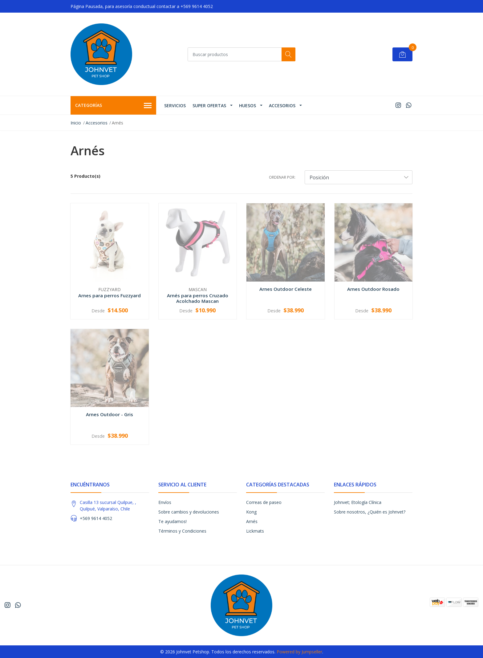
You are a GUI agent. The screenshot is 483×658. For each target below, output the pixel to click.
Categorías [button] (113, 105)
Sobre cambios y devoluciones (188, 512)
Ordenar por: (282, 177)
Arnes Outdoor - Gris (109, 414)
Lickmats (255, 531)
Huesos (247, 105)
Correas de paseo (264, 502)
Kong (251, 512)
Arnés (252, 521)
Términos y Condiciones (182, 531)
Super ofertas (209, 105)
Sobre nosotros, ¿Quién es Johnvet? (369, 512)
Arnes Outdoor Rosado (373, 289)
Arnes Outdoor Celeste (285, 289)
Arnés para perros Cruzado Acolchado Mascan (197, 298)
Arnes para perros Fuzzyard (109, 295)
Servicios (175, 105)
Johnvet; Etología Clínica (357, 502)
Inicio (76, 123)
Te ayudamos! (172, 521)
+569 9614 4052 (96, 518)
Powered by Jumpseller (299, 652)
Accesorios (282, 105)
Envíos (164, 502)
